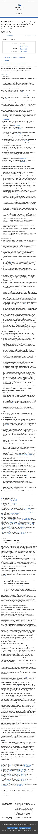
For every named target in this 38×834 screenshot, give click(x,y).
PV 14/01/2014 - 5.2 (23, 48)
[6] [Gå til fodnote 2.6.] (22, 699)
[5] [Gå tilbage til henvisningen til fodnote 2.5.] (1, 774)
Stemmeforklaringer (23, 49)
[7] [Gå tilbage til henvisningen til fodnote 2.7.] (1, 779)
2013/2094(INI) (10, 35)
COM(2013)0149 (23, 158)
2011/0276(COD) (29, 454)
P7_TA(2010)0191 (13, 503)
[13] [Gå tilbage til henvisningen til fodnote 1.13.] (2, 518)
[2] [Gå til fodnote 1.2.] (18, 88)
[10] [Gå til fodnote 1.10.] (35, 204)
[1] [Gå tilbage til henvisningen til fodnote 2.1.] (1, 764)
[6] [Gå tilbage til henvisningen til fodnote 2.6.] (1, 776)
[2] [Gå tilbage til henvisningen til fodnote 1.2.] (1, 498)
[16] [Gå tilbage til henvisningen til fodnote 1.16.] (2, 529)
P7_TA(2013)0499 (11, 522)
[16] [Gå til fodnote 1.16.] (26, 475)
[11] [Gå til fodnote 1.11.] (10, 262)
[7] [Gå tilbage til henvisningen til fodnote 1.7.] (1, 504)
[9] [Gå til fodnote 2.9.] (4, 740)
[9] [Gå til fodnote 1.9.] (17, 194)
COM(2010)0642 (19, 133)
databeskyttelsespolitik (11, 831)
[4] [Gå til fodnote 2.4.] (30, 682)
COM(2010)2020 (26, 140)
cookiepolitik (20, 831)
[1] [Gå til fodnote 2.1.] (5, 575)
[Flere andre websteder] (32, 1)
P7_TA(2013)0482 (20, 507)
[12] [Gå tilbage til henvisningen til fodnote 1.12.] (2, 515)
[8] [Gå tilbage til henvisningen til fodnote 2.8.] (1, 781)
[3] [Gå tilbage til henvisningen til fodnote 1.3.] (1, 499)
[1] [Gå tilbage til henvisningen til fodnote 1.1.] (1, 496)
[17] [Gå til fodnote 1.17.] (13, 487)
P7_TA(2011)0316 (13, 499)
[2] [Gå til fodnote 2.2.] (22, 585)
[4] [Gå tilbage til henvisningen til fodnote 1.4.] (1, 500)
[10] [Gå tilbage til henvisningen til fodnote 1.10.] (2, 510)
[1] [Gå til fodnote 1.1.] (34, 84)
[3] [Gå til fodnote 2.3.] (26, 677)
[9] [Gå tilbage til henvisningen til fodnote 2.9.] (1, 784)
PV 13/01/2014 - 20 (23, 45)
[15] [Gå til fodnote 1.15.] (7, 424)
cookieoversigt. (28, 831)
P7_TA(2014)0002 (23, 51)
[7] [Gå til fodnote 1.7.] (25, 108)
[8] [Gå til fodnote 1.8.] (28, 183)
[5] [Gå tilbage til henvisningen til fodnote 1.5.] (1, 502)
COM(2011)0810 (16, 523)
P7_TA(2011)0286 (13, 500)
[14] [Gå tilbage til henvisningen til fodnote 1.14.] (2, 524)
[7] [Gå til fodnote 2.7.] (33, 706)
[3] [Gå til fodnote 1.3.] (22, 91)
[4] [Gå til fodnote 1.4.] (27, 95)
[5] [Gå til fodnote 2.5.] (18, 685)
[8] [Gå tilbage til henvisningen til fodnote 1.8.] (1, 505)
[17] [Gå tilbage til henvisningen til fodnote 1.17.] (2, 532)
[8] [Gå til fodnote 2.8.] (35, 735)
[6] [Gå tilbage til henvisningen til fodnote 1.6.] (1, 503)
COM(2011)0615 (6, 119)
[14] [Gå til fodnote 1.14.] (13, 402)
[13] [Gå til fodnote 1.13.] (10, 397)
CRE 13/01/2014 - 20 (24, 46)
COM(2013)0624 (24, 161)
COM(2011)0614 (17, 125)
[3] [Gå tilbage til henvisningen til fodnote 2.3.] (1, 769)
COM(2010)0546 (19, 128)
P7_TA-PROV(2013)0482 (14, 513)
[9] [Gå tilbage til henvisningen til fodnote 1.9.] (1, 508)
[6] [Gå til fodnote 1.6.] (25, 102)
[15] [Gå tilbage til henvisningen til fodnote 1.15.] (2, 527)
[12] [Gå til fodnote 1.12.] (25, 303)
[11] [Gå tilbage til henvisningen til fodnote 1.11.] (2, 514)
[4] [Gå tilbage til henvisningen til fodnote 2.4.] (1, 771)
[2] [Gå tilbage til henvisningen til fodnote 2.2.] (1, 766)
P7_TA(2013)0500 (30, 523)
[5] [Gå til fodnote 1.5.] (6, 98)
